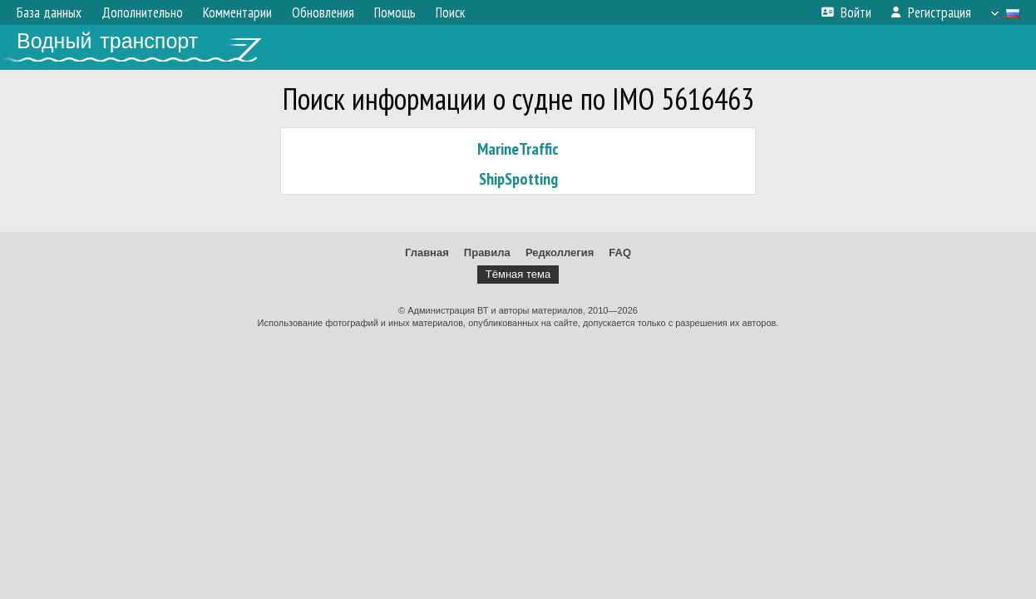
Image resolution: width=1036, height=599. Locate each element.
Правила (487, 252)
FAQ (620, 252)
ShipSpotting (518, 179)
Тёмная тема (518, 274)
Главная (427, 252)
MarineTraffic (518, 149)
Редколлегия (559, 252)
